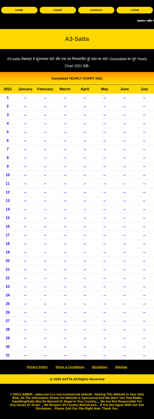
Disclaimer (100, 367)
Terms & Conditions (69, 367)
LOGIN (135, 10)
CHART (57, 10)
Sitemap (121, 367)
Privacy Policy (37, 367)
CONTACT (96, 10)
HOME (19, 10)
